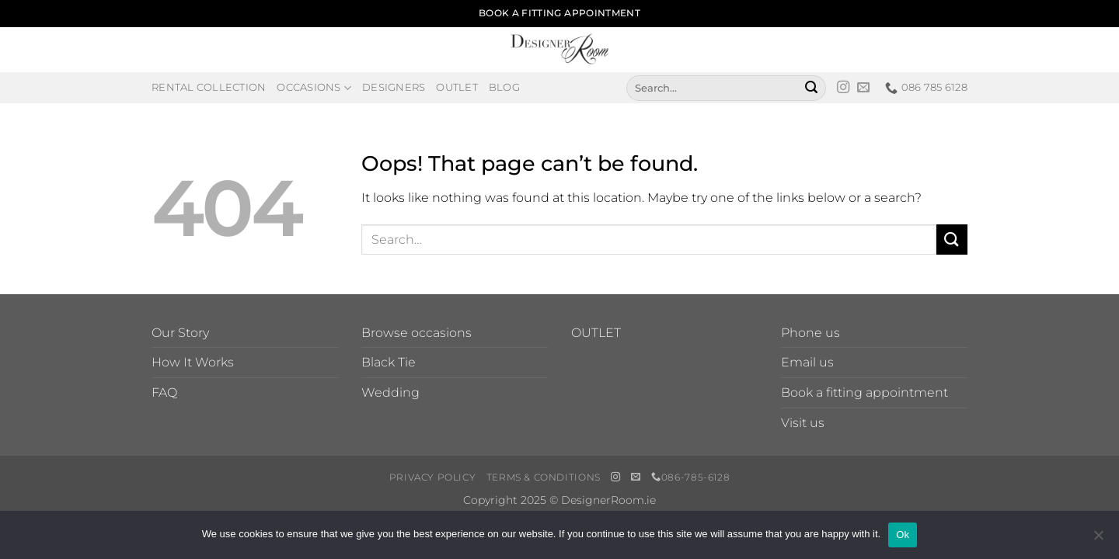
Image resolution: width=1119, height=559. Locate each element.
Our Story (180, 332)
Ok (902, 534)
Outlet (457, 87)
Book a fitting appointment (864, 392)
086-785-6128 (690, 477)
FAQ (164, 392)
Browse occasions (416, 332)
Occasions (314, 88)
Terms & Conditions (543, 477)
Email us (807, 362)
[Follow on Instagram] (843, 88)
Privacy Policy (432, 477)
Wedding (390, 392)
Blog (504, 87)
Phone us (810, 332)
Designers (393, 87)
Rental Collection (209, 87)
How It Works (193, 362)
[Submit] (811, 88)
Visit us (802, 422)
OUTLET (596, 332)
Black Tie (388, 362)
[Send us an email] (863, 88)
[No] (1098, 539)
